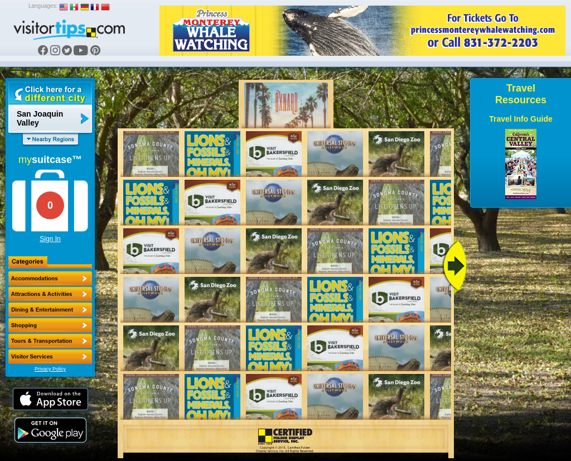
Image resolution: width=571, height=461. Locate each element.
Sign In (50, 239)
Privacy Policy (50, 369)
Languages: (42, 6)
